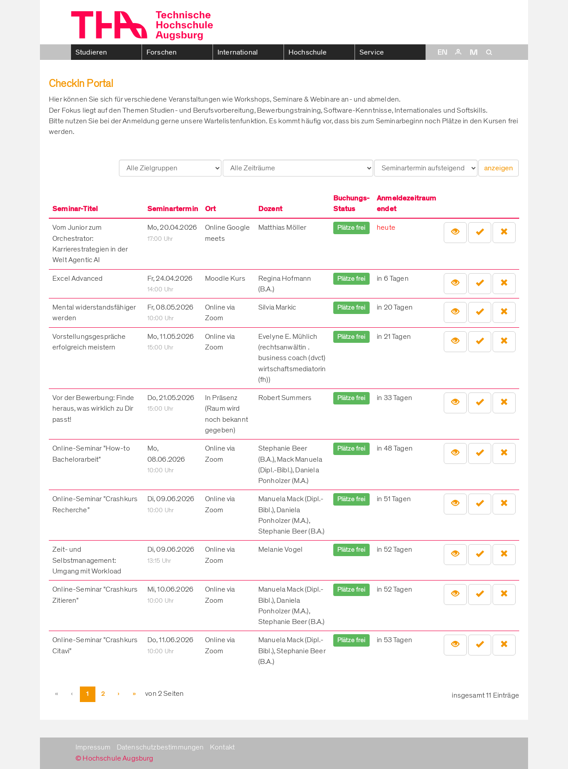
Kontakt (222, 747)
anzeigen (498, 168)
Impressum (93, 747)
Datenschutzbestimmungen (160, 747)
